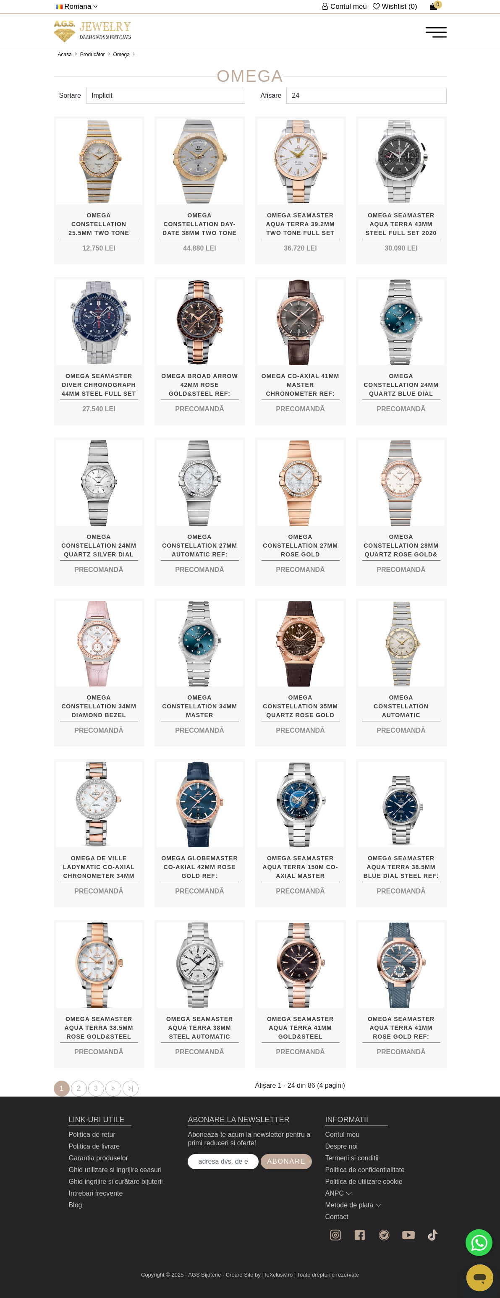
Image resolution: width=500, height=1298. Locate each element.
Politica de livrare (94, 1146)
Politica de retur (91, 1134)
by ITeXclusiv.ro (274, 1275)
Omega (121, 54)
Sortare (70, 95)
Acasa (65, 54)
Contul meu (342, 1134)
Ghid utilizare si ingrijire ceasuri (114, 1169)
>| (131, 1088)
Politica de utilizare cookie (363, 1181)
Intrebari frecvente (95, 1193)
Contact (336, 1216)
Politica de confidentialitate (364, 1169)
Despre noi (341, 1146)
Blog (75, 1205)
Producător (92, 54)
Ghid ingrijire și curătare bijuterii (115, 1181)
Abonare (286, 1161)
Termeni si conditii (351, 1158)
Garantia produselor (98, 1158)
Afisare (271, 95)
